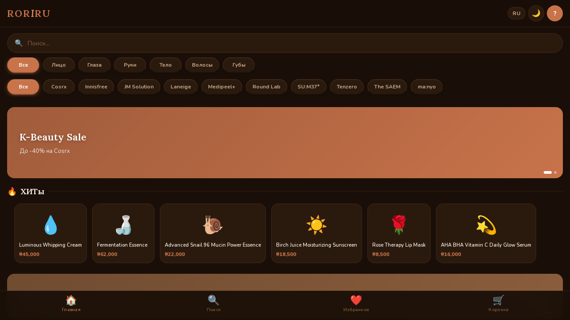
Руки (130, 64)
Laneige (181, 86)
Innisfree (96, 86)
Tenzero (347, 86)
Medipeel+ (222, 86)
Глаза (94, 64)
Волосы (202, 64)
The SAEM (387, 86)
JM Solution (139, 86)
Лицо (59, 64)
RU (517, 13)
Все (23, 64)
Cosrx (59, 86)
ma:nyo (427, 86)
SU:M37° (308, 86)
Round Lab (266, 86)
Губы (238, 64)
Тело (165, 64)
